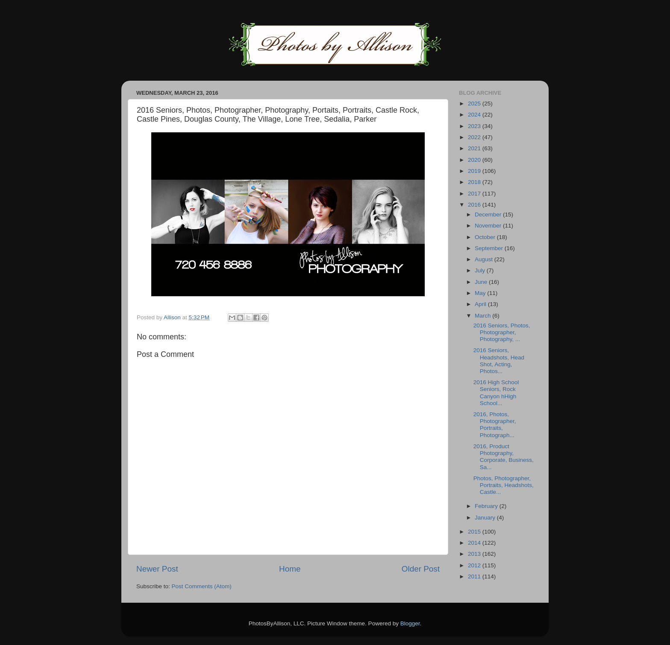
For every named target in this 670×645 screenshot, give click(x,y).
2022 (475, 137)
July (481, 270)
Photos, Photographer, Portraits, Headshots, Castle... (503, 485)
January (486, 517)
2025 (475, 103)
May (481, 293)
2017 (475, 193)
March (483, 315)
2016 (475, 204)
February (487, 506)
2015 (475, 531)
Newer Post (157, 568)
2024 (475, 114)
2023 (475, 126)
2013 (475, 554)
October (486, 237)
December (489, 214)
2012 (475, 565)
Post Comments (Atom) (202, 586)
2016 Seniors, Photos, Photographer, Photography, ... (501, 332)
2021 (475, 148)
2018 (475, 182)
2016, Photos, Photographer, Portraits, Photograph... (494, 424)
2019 (475, 171)
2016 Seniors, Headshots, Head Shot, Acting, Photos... (498, 360)
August (484, 259)
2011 (475, 576)
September (490, 248)
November (489, 225)
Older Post (421, 568)
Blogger (410, 623)
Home (289, 568)
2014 (475, 543)
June (482, 282)
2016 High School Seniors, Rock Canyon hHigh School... (496, 392)
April (481, 304)
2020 (475, 160)
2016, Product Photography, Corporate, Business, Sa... (503, 456)
